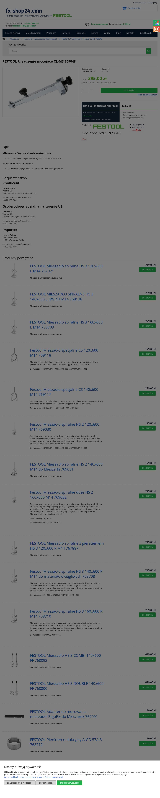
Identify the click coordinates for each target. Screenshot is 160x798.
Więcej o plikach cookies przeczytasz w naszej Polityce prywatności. (33, 777)
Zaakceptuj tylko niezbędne (20, 783)
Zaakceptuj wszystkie (69, 783)
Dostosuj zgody (46, 783)
